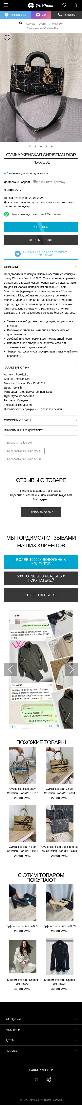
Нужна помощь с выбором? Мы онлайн (32, 214)
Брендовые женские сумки (24, 450)
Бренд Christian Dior (20, 442)
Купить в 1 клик (40, 240)
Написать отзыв (41, 512)
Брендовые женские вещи (24, 459)
